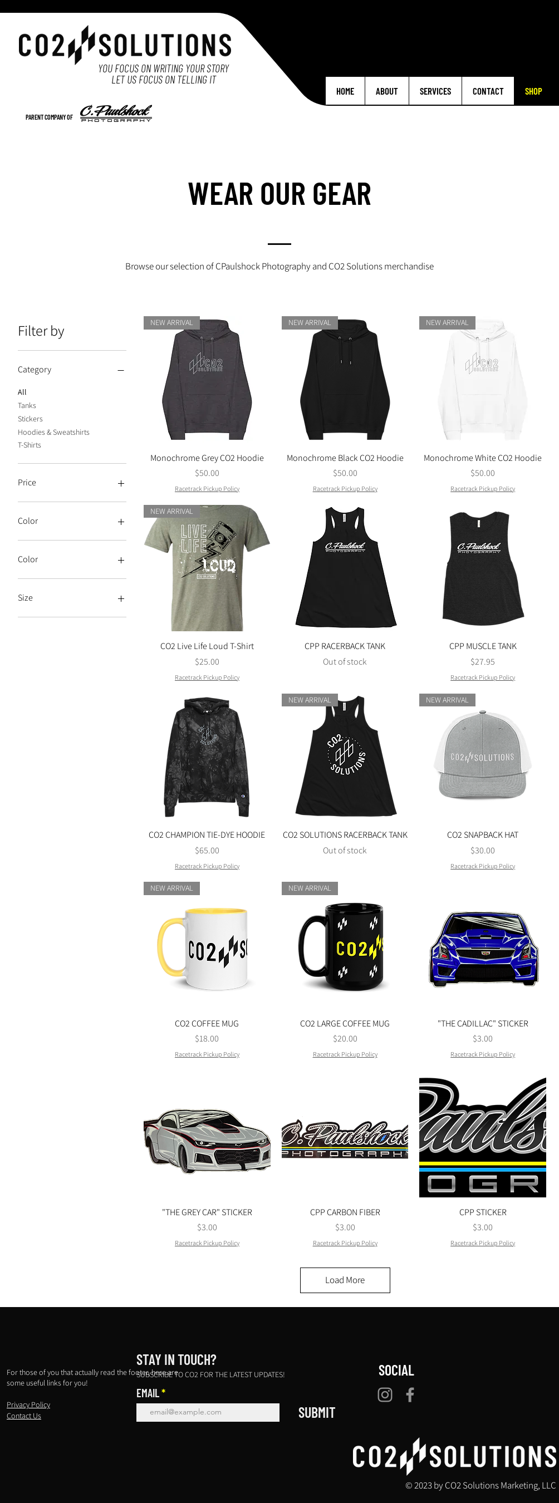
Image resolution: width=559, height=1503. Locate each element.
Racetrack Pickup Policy (207, 488)
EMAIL (147, 1392)
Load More (345, 1280)
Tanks (27, 404)
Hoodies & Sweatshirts (54, 431)
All (22, 391)
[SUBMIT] (317, 1412)
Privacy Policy (28, 1404)
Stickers (30, 418)
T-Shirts (29, 444)
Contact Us (24, 1416)
